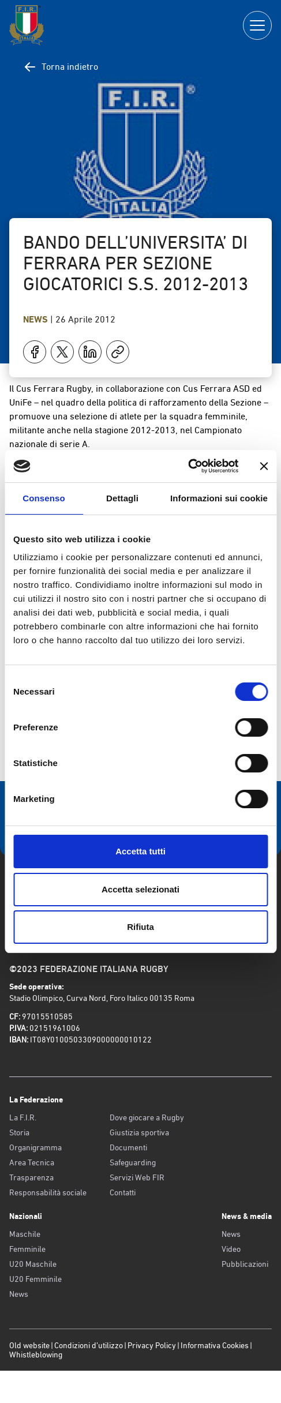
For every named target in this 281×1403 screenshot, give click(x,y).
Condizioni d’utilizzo (88, 1345)
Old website (29, 1345)
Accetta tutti (140, 851)
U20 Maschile (33, 1264)
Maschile (24, 1234)
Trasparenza (31, 1177)
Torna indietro (60, 67)
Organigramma (35, 1147)
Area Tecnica (31, 1162)
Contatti (123, 1192)
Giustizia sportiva (139, 1132)
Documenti (128, 1147)
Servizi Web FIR (137, 1177)
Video (231, 1249)
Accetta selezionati (140, 889)
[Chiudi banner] (264, 466)
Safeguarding (133, 1162)
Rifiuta (140, 927)
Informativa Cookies (215, 1345)
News (36, 319)
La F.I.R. (22, 1117)
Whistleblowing (35, 1354)
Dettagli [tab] (122, 498)
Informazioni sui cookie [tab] (219, 498)
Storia (19, 1132)
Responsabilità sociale (48, 1192)
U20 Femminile (35, 1279)
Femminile (27, 1249)
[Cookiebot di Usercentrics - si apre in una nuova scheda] (187, 466)
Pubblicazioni (245, 1264)
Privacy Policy (152, 1345)
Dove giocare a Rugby (147, 1117)
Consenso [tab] (44, 498)
